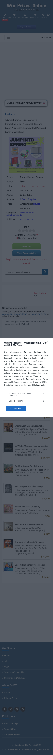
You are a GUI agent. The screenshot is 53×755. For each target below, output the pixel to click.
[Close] (47, 343)
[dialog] (26, 377)
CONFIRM (15, 408)
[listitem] (26, 394)
